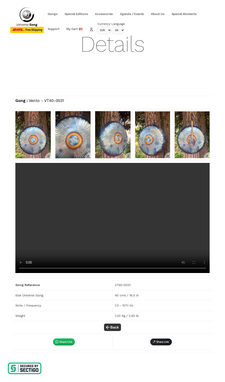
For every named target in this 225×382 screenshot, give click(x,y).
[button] (161, 341)
